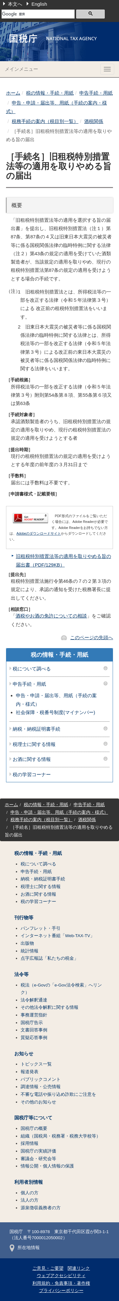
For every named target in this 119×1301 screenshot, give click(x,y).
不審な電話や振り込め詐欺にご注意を (58, 1094)
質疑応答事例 (34, 1037)
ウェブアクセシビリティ (61, 1275)
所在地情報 (25, 1247)
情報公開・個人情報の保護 (47, 1166)
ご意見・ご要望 (47, 1268)
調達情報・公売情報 (41, 1086)
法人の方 (29, 1200)
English (39, 4)
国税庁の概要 (34, 1128)
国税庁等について (33, 1117)
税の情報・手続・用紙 (50, 93)
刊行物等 (23, 917)
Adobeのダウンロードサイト (39, 533)
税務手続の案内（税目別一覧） (45, 121)
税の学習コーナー (32, 774)
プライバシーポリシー (61, 1290)
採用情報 (29, 1143)
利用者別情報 (28, 1182)
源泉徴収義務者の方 (41, 1207)
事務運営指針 (34, 1015)
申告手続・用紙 (96, 93)
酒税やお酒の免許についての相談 (51, 615)
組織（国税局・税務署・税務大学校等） (61, 1136)
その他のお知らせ (38, 1102)
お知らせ (23, 1053)
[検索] (38, 14)
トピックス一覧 (36, 1064)
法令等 (21, 974)
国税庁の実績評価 (38, 1151)
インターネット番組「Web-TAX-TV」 (58, 935)
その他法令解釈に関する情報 (49, 1007)
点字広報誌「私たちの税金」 (49, 958)
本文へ (15, 4)
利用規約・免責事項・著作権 (61, 1283)
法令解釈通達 (34, 1000)
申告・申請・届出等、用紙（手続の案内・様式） (59, 812)
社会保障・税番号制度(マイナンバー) (55, 712)
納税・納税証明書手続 (36, 729)
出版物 (27, 943)
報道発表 (29, 1071)
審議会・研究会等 (38, 1158)
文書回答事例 (34, 1030)
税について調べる (32, 668)
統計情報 (29, 951)
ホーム (13, 93)
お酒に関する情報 (32, 759)
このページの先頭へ (91, 637)
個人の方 (29, 1192)
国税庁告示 (32, 1022)
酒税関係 (93, 121)
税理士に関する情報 (34, 744)
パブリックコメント (41, 1079)
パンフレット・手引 (41, 928)
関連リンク (79, 1268)
